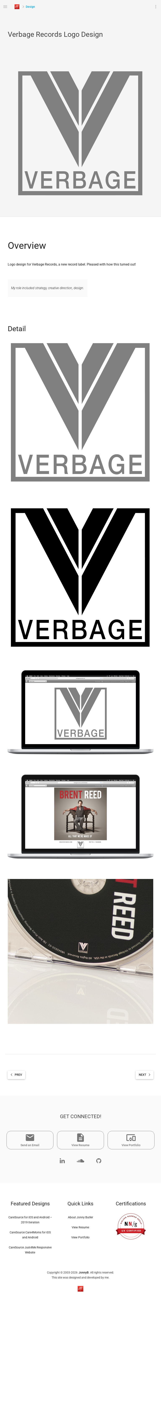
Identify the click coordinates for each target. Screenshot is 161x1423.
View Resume (80, 1227)
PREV (15, 1074)
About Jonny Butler (80, 1217)
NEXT (145, 1074)
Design (30, 6)
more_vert (155, 6)
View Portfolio (80, 1237)
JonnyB (84, 1272)
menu (5, 6)
